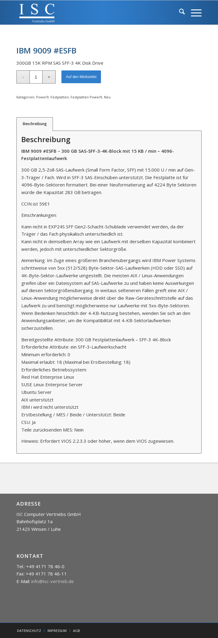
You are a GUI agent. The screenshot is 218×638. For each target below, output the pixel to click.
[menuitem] (179, 12)
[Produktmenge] (36, 77)
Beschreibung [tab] (35, 123)
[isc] (90, 12)
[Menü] (193, 12)
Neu (107, 97)
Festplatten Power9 (86, 97)
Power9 (42, 97)
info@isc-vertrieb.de (52, 581)
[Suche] (179, 12)
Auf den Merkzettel (81, 77)
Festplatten (59, 97)
